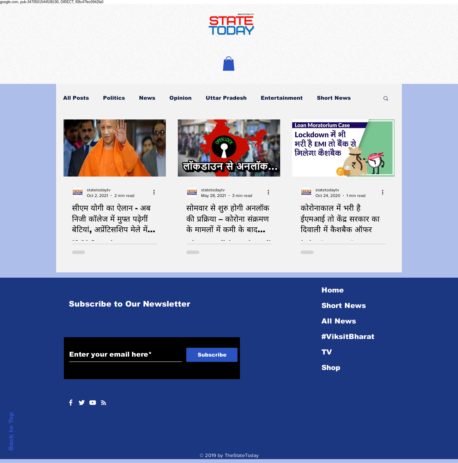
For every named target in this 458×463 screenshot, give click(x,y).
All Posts (76, 98)
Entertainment (282, 98)
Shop (330, 367)
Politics (114, 98)
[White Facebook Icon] (71, 403)
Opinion (180, 98)
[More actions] (156, 192)
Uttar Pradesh (226, 98)
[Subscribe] (211, 355)
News (147, 98)
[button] (229, 63)
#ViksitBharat (347, 336)
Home (332, 290)
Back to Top (11, 431)
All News (338, 321)
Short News (334, 98)
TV (326, 352)
